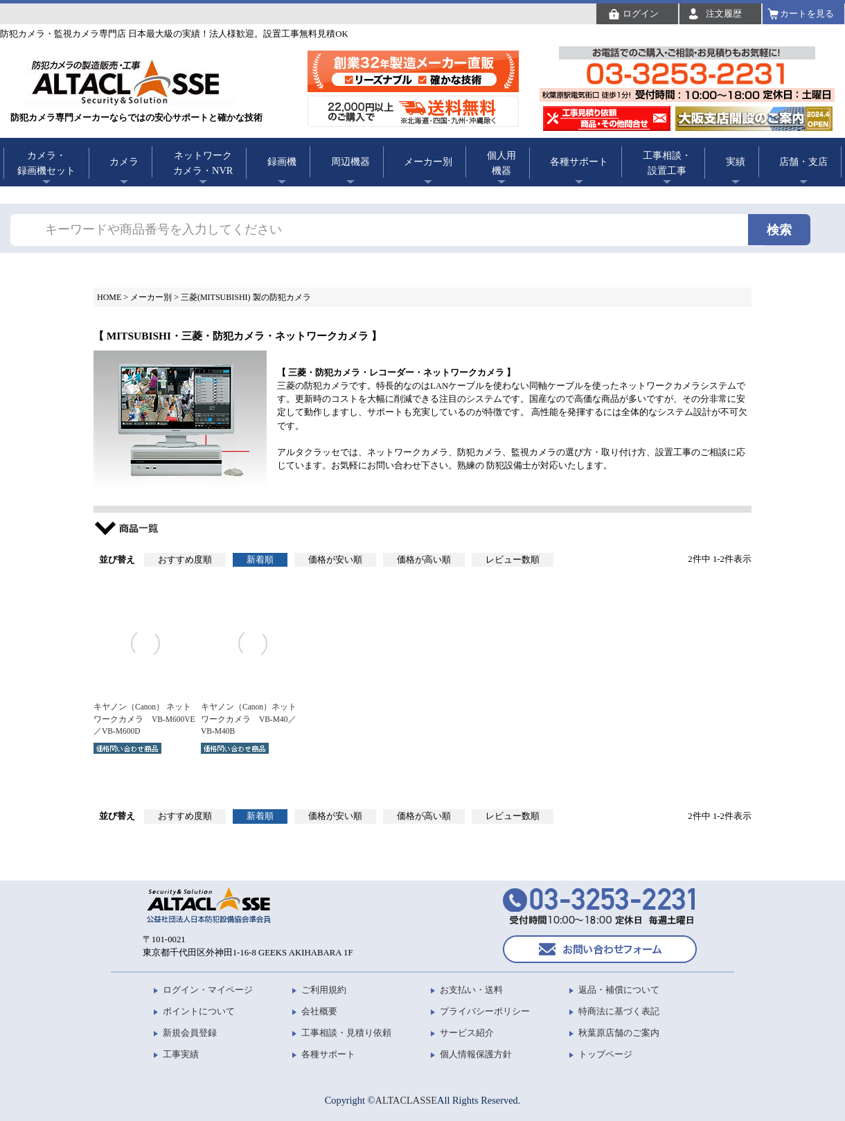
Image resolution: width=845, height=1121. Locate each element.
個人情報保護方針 (476, 1054)
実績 (735, 161)
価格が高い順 (424, 560)
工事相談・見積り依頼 (346, 1032)
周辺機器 (350, 161)
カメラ (124, 161)
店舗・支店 (803, 161)
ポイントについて (199, 1011)
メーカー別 (428, 161)
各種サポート (579, 161)
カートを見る (807, 13)
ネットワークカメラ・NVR (203, 163)
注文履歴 (724, 13)
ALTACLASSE (406, 1100)
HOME (109, 297)
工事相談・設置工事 (667, 163)
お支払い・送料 (471, 990)
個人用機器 (501, 163)
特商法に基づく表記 (618, 1011)
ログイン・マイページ (208, 990)
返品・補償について (618, 990)
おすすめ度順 (185, 560)
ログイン (641, 13)
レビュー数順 (513, 560)
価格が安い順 (335, 560)
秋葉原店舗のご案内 (618, 1032)
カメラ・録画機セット (46, 163)
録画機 (281, 161)
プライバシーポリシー (485, 1011)
